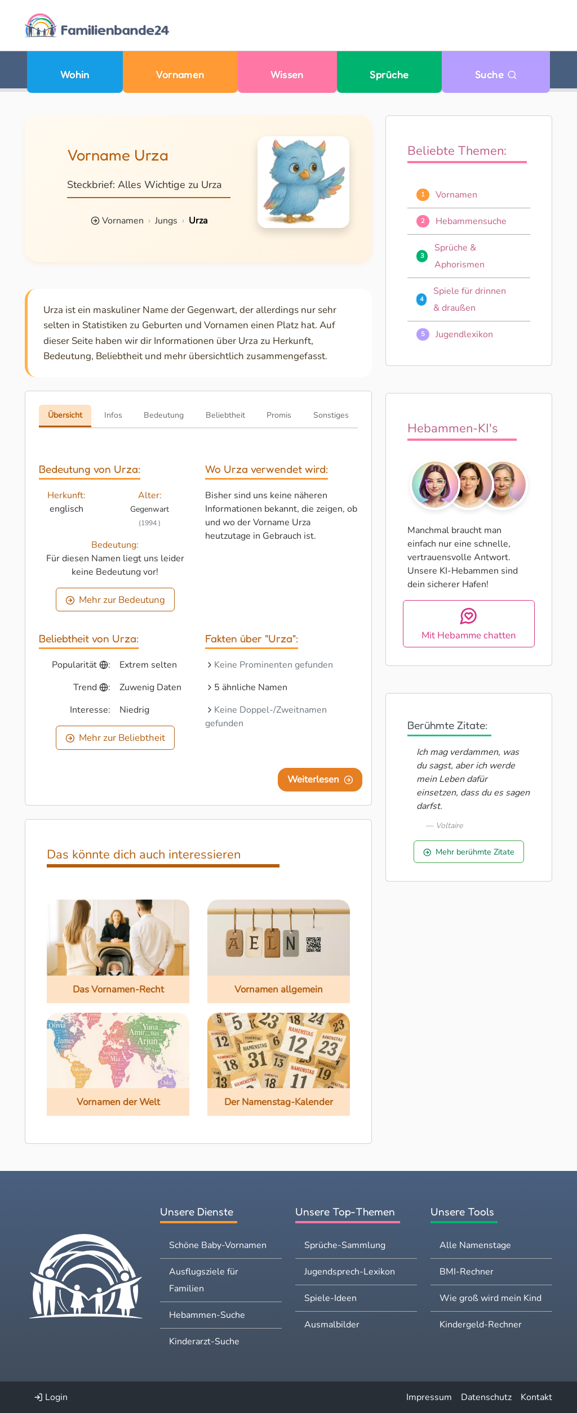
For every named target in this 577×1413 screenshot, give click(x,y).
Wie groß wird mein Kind (491, 1298)
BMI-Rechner (467, 1272)
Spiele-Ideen (330, 1298)
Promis (279, 415)
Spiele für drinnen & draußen (469, 299)
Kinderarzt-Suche (204, 1341)
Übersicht (65, 415)
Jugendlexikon (464, 334)
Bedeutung (164, 415)
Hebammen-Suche (207, 1315)
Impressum (429, 1397)
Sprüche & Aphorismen (459, 256)
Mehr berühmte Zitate (468, 851)
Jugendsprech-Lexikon (349, 1272)
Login (51, 1397)
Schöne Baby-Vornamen (218, 1245)
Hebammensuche (471, 221)
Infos (113, 415)
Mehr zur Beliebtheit (115, 737)
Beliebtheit (225, 415)
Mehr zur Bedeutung (115, 599)
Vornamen (180, 75)
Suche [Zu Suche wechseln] (496, 75)
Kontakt (536, 1397)
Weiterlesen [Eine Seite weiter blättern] (320, 779)
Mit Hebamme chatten (468, 624)
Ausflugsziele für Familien (203, 1280)
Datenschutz (486, 1397)
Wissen (287, 75)
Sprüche (389, 75)
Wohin (75, 75)
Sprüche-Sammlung (344, 1245)
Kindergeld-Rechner (481, 1324)
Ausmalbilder (331, 1324)
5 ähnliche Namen (250, 687)
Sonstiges (331, 415)
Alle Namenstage (475, 1245)
